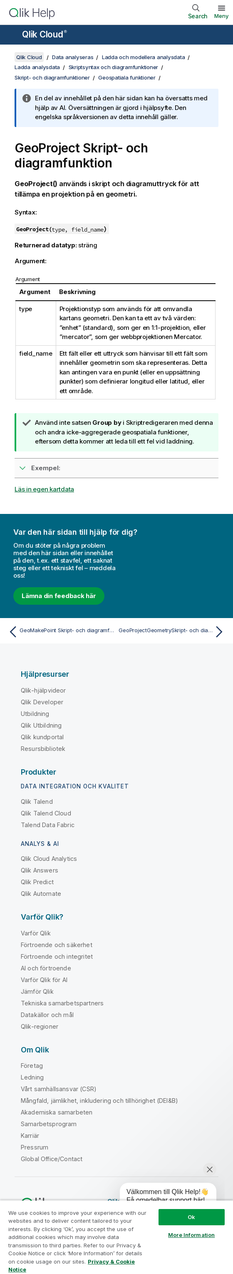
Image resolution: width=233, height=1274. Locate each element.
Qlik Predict (37, 881)
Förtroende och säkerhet (56, 944)
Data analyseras (72, 57)
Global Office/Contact (51, 1158)
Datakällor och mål (47, 1014)
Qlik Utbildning (41, 725)
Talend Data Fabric (47, 824)
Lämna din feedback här (59, 596)
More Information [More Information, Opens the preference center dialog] (191, 1235)
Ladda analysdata (37, 67)
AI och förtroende (46, 968)
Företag (32, 1065)
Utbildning (35, 713)
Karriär (30, 1135)
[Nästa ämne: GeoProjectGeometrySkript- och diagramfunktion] (173, 631)
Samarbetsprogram (49, 1123)
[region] (116, 1237)
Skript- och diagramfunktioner (52, 77)
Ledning (32, 1077)
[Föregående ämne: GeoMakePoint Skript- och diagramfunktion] (60, 631)
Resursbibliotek (43, 748)
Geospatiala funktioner (127, 77)
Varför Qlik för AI (44, 979)
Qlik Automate (41, 893)
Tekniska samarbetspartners (62, 1003)
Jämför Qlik (37, 991)
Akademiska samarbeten (56, 1112)
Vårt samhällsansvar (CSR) (59, 1088)
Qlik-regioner (39, 1026)
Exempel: (45, 468)
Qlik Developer (42, 702)
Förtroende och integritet (57, 956)
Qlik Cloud (44, 34)
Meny (221, 15)
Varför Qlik (36, 933)
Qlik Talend (37, 801)
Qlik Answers (39, 870)
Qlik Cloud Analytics (49, 858)
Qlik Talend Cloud (46, 813)
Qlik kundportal (42, 736)
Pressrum (34, 1147)
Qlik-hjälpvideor (43, 690)
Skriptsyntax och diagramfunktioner (114, 67)
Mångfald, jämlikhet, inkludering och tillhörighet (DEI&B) (99, 1100)
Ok (191, 1217)
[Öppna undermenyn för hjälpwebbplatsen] (11, 35)
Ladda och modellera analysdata (143, 57)
